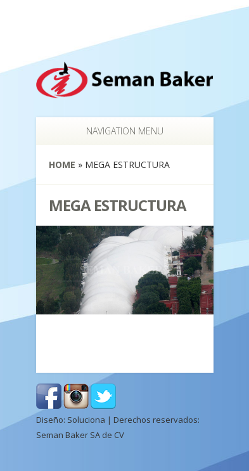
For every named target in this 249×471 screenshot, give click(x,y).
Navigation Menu (118, 131)
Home (62, 164)
